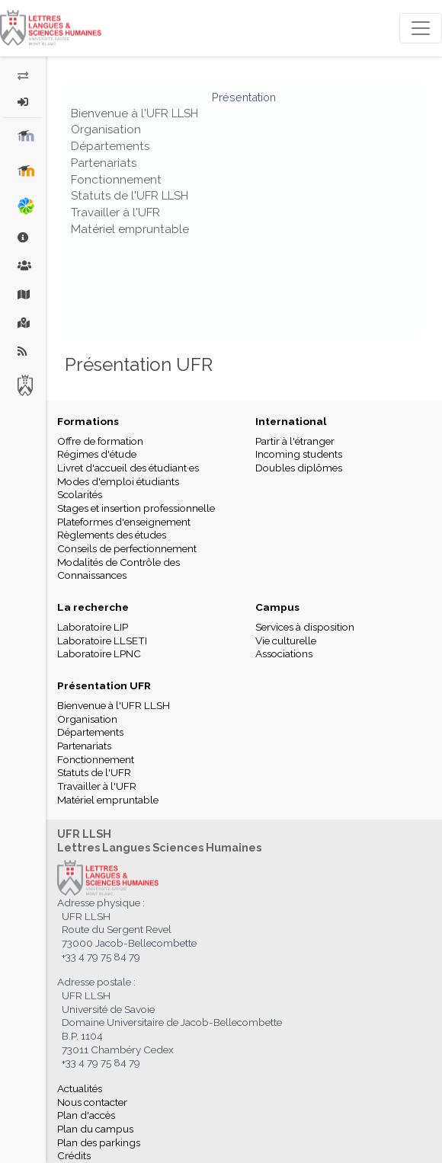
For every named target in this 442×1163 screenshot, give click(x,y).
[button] (23, 102)
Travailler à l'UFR (115, 212)
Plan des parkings (98, 1142)
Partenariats (103, 163)
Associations (283, 653)
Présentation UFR (104, 685)
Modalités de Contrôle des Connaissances (118, 569)
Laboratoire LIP (92, 627)
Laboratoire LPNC (99, 653)
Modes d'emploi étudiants (118, 481)
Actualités (79, 1088)
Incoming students (298, 454)
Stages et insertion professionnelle (136, 508)
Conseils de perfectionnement (127, 548)
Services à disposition (304, 627)
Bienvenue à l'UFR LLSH (134, 113)
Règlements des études (111, 535)
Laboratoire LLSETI (102, 640)
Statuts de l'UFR (94, 772)
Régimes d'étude (96, 454)
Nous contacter (92, 1102)
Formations (88, 421)
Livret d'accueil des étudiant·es (128, 468)
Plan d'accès (86, 1115)
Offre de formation (100, 441)
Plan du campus (95, 1129)
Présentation (244, 97)
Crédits (74, 1155)
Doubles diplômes (298, 468)
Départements (110, 146)
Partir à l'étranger (295, 441)
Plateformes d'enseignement (124, 522)
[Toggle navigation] (420, 28)
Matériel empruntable (130, 229)
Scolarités (79, 494)
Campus (277, 607)
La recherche (93, 607)
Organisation (106, 129)
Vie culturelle (285, 640)
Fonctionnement (116, 180)
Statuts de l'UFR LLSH (129, 196)
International (291, 421)
